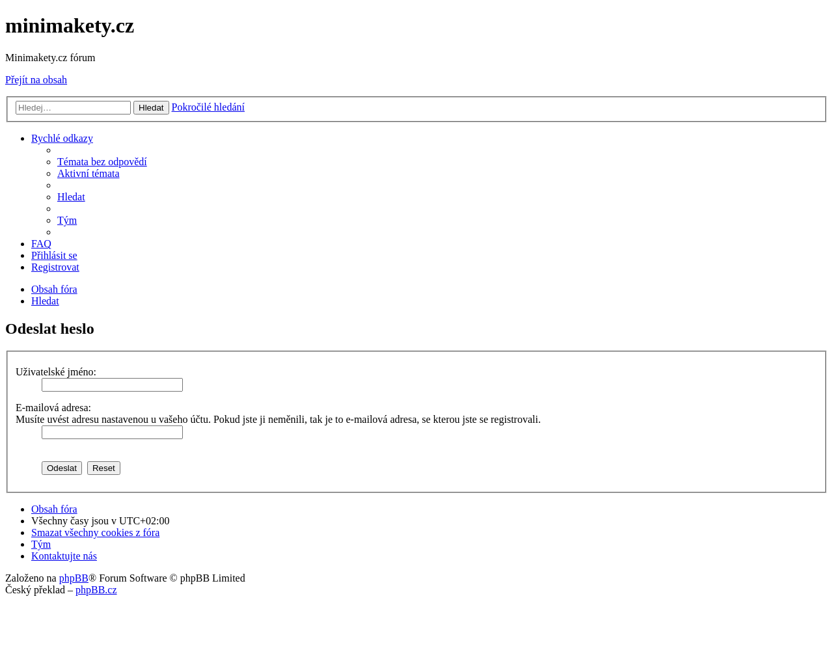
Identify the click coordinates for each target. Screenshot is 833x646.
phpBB (74, 578)
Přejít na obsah (36, 79)
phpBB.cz (96, 589)
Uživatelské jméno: (56, 371)
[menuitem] (102, 161)
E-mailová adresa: (53, 407)
